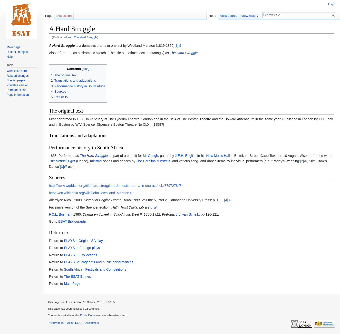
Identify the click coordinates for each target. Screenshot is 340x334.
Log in (332, 4)
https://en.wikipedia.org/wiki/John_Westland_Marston (89, 193)
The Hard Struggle (85, 37)
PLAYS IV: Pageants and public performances (98, 262)
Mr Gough (150, 156)
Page (48, 16)
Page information (18, 94)
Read (212, 16)
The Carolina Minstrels (153, 161)
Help (10, 56)
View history (249, 16)
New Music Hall (218, 156)
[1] (176, 46)
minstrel (96, 161)
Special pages (16, 80)
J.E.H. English (185, 156)
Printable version (17, 85)
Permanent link (16, 90)
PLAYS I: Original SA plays (84, 241)
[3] (62, 167)
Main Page (72, 284)
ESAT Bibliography (72, 221)
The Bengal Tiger (62, 161)
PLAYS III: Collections (80, 255)
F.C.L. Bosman (60, 214)
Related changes (18, 75)
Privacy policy (56, 322)
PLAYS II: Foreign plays (82, 248)
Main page (13, 47)
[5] (152, 207)
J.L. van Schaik (187, 214)
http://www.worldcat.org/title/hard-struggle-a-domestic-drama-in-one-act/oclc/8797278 (113, 186)
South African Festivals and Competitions (95, 269)
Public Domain (88, 315)
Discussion (64, 16)
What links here (17, 71)
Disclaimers (92, 322)
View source (228, 16)
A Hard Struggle (62, 46)
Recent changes (17, 52)
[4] (226, 200)
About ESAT (74, 322)
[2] (302, 161)
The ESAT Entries (77, 276)
